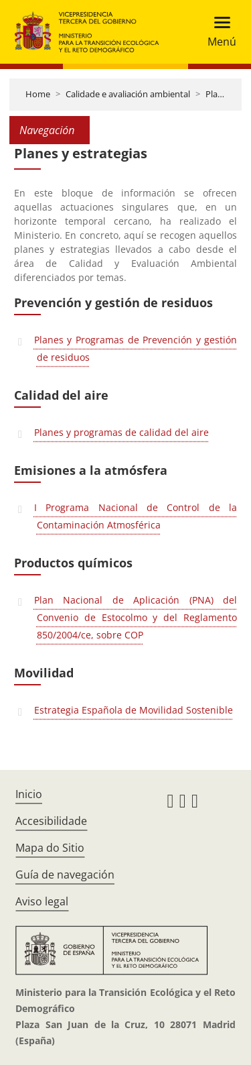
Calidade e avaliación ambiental (128, 94)
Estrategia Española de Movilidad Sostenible (133, 710)
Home (37, 94)
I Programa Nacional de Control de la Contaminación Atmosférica (135, 516)
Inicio (28, 794)
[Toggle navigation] (218, 32)
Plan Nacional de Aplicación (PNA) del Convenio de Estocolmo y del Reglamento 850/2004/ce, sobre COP (135, 617)
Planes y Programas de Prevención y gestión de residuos (135, 348)
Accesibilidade (51, 821)
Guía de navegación (64, 874)
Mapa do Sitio (49, 847)
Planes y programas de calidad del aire (121, 432)
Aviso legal (41, 901)
